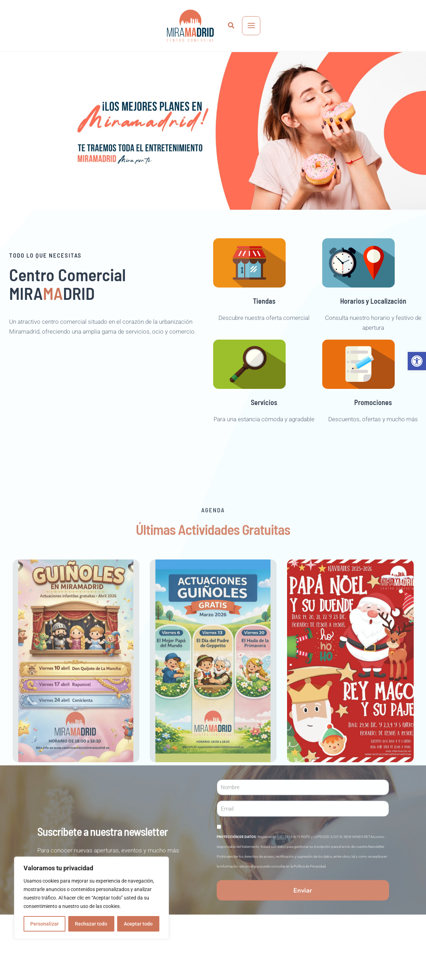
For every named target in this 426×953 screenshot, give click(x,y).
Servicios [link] (264, 416)
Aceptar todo (138, 924)
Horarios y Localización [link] (373, 314)
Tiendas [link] (264, 314)
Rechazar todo (91, 924)
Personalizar (44, 924)
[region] (91, 898)
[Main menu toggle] (251, 25)
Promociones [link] (373, 416)
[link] (417, 361)
